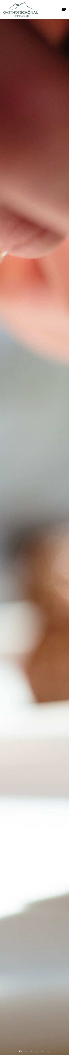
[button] (64, 9)
